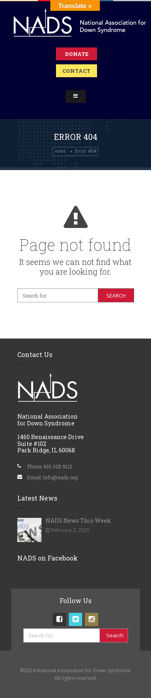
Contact (76, 70)
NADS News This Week (78, 520)
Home (60, 151)
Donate (77, 53)
